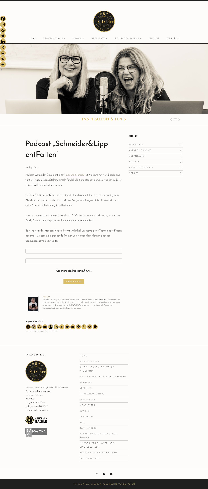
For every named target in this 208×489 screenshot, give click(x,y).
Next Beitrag (179, 119)
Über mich (172, 38)
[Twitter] (67, 326)
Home (32, 38)
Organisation (138, 156)
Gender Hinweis (90, 458)
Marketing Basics (140, 150)
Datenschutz (88, 428)
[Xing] (61, 326)
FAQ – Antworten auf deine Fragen (103, 377)
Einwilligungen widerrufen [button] (98, 453)
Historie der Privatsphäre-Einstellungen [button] (97, 445)
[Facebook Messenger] (95, 326)
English (154, 38)
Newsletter (87, 405)
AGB (82, 422)
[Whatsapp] (39, 326)
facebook (104, 474)
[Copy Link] (83, 326)
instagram (96, 474)
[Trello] (50, 326)
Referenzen (99, 38)
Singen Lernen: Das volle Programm (97, 369)
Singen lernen (55, 38)
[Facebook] (28, 326)
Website (134, 173)
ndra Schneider (77, 175)
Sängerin (78, 38)
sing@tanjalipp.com (39, 410)
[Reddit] (72, 326)
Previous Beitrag (170, 119)
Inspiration (40, 332)
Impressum (86, 417)
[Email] (44, 326)
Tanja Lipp (46, 297)
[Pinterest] (78, 326)
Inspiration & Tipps (130, 38)
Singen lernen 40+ (141, 168)
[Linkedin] (56, 326)
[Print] (89, 326)
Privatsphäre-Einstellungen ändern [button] (99, 436)
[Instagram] (33, 326)
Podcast (53, 332)
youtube (111, 474)
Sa (67, 175)
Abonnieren (74, 281)
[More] (3, 64)
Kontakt (85, 411)
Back (175, 119)
